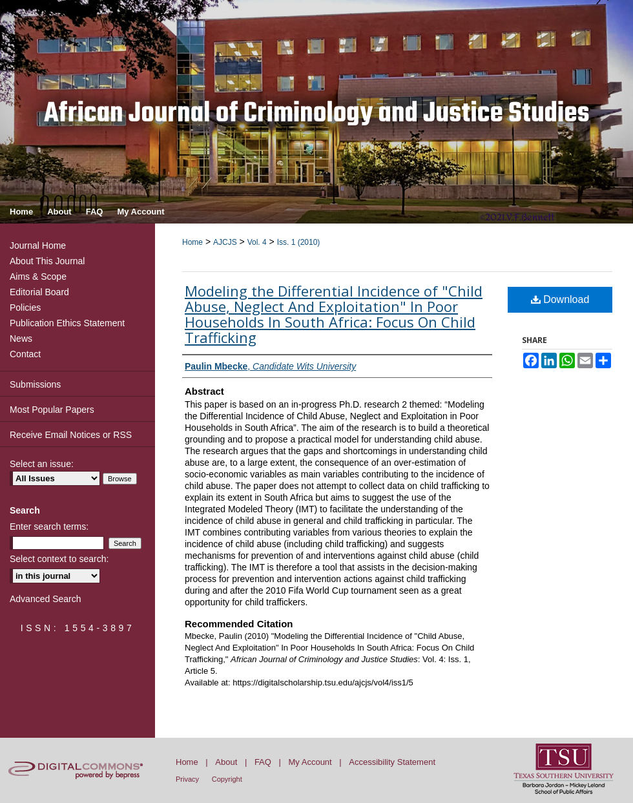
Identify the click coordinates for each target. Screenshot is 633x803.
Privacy (187, 779)
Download (560, 299)
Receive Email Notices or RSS (71, 435)
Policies (25, 307)
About (226, 762)
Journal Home (38, 245)
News (21, 338)
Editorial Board (39, 292)
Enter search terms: (49, 526)
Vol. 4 (257, 242)
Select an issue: (42, 464)
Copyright (227, 779)
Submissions (35, 384)
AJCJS (225, 242)
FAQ (262, 762)
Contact (25, 354)
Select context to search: (59, 559)
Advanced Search (45, 599)
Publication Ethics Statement (67, 323)
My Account (310, 762)
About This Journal (47, 261)
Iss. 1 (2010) (298, 242)
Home (192, 242)
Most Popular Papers (52, 409)
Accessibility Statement (392, 762)
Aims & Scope (38, 276)
